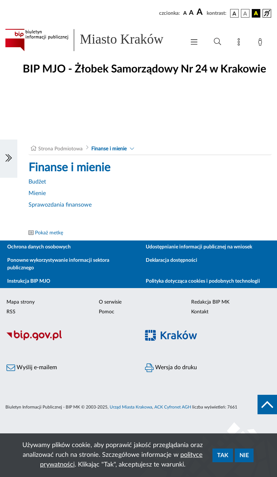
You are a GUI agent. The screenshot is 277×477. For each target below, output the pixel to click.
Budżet (37, 182)
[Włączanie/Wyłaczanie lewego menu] (8, 159)
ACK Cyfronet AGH (172, 407)
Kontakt (199, 311)
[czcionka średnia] (191, 13)
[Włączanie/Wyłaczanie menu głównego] (194, 43)
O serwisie (110, 302)
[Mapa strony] (240, 43)
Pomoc (106, 311)
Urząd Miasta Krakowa (131, 407)
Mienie (37, 193)
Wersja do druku (171, 367)
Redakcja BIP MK (210, 302)
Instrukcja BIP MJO (28, 281)
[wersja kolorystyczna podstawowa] (234, 13)
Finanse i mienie (109, 148)
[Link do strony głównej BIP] (91, 40)
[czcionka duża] (200, 12)
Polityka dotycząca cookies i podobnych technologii (203, 281)
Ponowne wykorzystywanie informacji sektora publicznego (58, 264)
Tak (222, 455)
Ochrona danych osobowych (39, 246)
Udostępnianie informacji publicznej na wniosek (199, 246)
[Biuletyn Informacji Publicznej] (69, 339)
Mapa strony (20, 302)
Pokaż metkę (49, 232)
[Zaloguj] (261, 43)
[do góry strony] (267, 404)
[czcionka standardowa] (185, 13)
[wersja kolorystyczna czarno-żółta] (256, 13)
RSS (11, 311)
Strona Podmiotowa (60, 148)
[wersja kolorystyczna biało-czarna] (245, 13)
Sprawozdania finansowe (60, 205)
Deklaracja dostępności (171, 260)
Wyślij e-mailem (31, 367)
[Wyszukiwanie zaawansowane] (217, 41)
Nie (244, 455)
